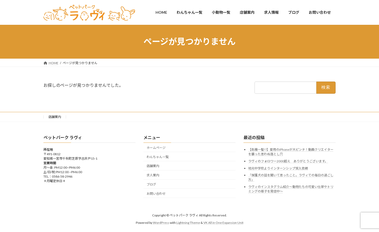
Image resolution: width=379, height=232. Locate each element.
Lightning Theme (188, 223)
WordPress (161, 223)
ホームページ (156, 148)
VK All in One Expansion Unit (223, 223)
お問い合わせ (156, 193)
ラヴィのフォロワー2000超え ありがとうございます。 (288, 161)
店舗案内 (54, 117)
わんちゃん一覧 (158, 157)
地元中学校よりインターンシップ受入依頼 (278, 168)
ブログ (151, 184)
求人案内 (153, 175)
